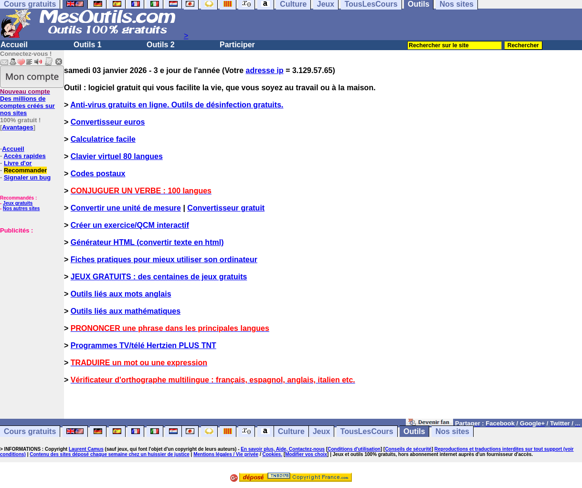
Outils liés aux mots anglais (121, 294)
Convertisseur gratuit (226, 208)
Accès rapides (24, 155)
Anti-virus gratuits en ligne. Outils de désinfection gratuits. (176, 105)
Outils (414, 431)
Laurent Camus (86, 449)
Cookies (271, 454)
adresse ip (265, 70)
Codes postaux (98, 174)
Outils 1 (88, 45)
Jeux (321, 431)
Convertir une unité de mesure (126, 208)
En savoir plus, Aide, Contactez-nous (283, 449)
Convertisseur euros (108, 122)
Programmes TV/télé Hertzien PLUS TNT (143, 345)
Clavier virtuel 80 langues (117, 156)
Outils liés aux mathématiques (125, 311)
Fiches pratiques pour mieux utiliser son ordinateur (164, 259)
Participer (237, 45)
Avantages (17, 127)
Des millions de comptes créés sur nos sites (27, 102)
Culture (291, 431)
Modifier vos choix (306, 454)
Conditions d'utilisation (354, 449)
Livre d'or (18, 163)
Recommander (25, 170)
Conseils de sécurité (408, 449)
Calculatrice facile (103, 139)
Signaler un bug (27, 177)
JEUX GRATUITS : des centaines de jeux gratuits (159, 277)
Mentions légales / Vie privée (225, 454)
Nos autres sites (21, 208)
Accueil (14, 45)
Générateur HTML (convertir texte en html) (147, 242)
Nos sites (452, 431)
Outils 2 (161, 45)
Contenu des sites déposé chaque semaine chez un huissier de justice (110, 454)
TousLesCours (366, 431)
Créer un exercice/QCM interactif (130, 225)
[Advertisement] (28, 305)
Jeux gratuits (17, 203)
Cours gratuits (30, 431)
